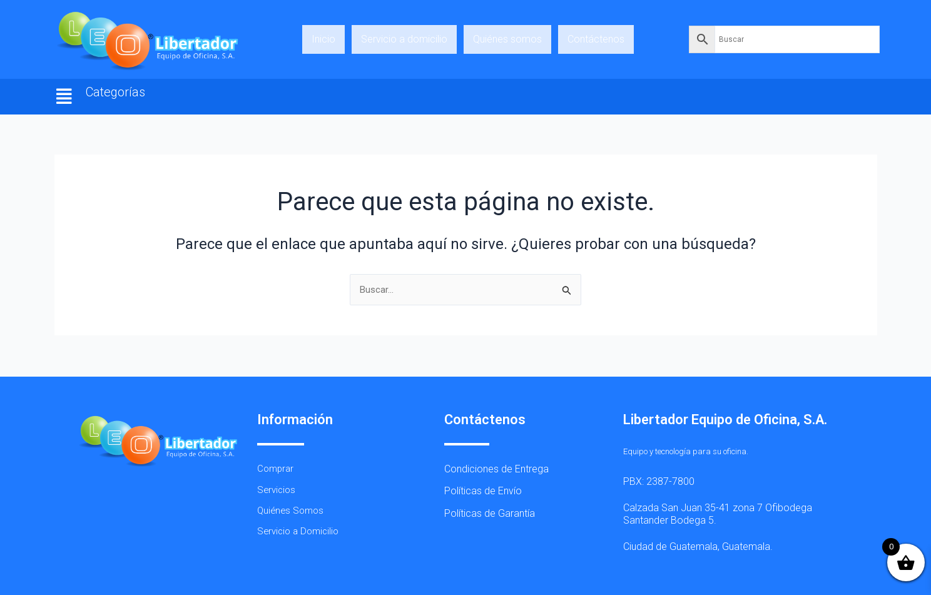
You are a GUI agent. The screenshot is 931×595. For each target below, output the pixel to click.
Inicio (323, 39)
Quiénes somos (507, 39)
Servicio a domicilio (404, 39)
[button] (64, 96)
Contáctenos (595, 39)
